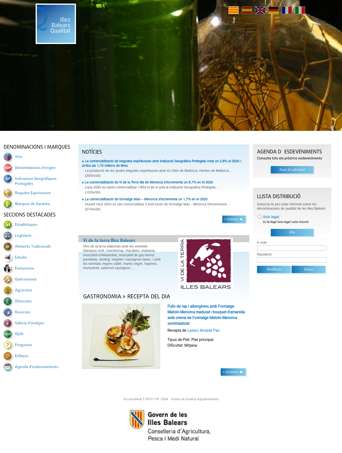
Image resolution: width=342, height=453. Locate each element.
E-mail (261, 242)
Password (264, 254)
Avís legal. (271, 217)
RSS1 (149, 399)
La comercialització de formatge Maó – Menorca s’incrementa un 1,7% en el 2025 (146, 199)
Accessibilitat (133, 399)
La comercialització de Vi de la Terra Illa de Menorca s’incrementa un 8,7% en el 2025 (149, 182)
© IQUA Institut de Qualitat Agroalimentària (187, 399)
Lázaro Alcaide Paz (203, 330)
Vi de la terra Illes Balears (109, 240)
